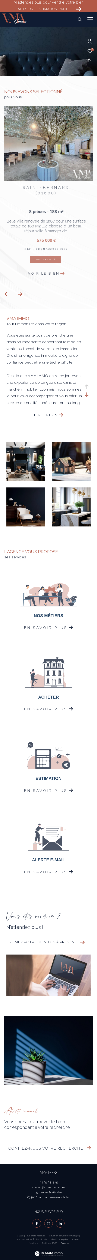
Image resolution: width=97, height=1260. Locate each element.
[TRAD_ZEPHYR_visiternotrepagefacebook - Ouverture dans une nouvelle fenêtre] (36, 1223)
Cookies (65, 1243)
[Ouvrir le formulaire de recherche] (79, 19)
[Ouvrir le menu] (90, 19)
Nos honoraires (24, 1239)
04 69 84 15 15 (49, 1182)
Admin (75, 1239)
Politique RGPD (49, 1243)
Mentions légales (60, 1239)
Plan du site (41, 1239)
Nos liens (34, 1243)
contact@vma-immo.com (48, 1187)
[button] (20, 294)
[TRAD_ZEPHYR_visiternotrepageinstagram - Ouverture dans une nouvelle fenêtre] (48, 1223)
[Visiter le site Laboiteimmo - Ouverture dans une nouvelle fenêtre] (48, 1251)
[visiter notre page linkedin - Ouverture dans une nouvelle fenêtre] (60, 1223)
